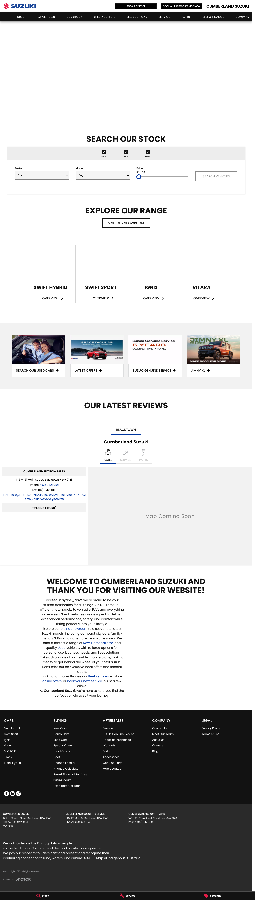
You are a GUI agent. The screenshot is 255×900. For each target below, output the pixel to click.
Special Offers (104, 17)
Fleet (56, 757)
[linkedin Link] (12, 793)
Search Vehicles (216, 176)
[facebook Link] (6, 793)
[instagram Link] (18, 793)
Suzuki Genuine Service (119, 734)
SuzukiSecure (62, 780)
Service (164, 17)
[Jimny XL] (213, 356)
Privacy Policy (211, 728)
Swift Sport (11, 734)
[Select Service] (125, 456)
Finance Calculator (66, 769)
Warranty (109, 745)
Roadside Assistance (117, 740)
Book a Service (136, 6)
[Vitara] (201, 274)
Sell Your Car (137, 17)
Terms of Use (210, 734)
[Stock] (42, 896)
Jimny (8, 757)
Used (62, 647)
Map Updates (112, 769)
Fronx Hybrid (12, 763)
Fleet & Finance (212, 17)
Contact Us (159, 728)
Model (103, 173)
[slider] (138, 176)
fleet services (98, 676)
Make (42, 173)
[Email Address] (44, 497)
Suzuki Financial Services (70, 774)
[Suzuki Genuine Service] (155, 356)
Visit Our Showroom (126, 223)
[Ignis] (151, 274)
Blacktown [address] (126, 429)
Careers (157, 745)
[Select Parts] (143, 456)
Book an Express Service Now (181, 6)
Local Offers (61, 751)
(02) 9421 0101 (49, 485)
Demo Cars (61, 734)
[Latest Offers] (97, 356)
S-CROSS (10, 751)
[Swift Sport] (101, 274)
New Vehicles (45, 17)
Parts (185, 17)
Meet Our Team (163, 734)
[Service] (127, 896)
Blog (155, 751)
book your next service (84, 681)
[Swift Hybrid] (50, 274)
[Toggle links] (17, 879)
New (86, 643)
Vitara (8, 745)
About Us (158, 740)
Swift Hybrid (12, 728)
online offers (52, 681)
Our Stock (74, 17)
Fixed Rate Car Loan (67, 786)
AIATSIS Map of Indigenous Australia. (112, 858)
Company (242, 17)
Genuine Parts (112, 763)
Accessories (111, 757)
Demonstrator (102, 643)
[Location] (108, 456)
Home (20, 17)
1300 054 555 (82, 822)
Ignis (7, 740)
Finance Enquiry (64, 763)
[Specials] (212, 896)
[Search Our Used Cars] (38, 356)
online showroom (74, 628)
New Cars (60, 728)
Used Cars (60, 740)
